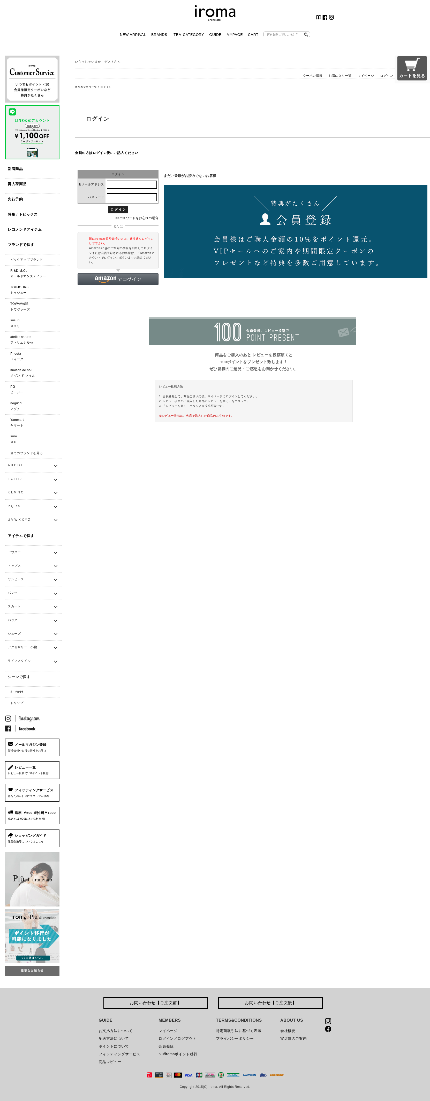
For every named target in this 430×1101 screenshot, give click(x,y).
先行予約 (15, 199)
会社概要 (287, 1031)
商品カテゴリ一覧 (86, 87)
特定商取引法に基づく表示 (238, 1031)
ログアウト (186, 1038)
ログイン (386, 75)
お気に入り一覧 (340, 75)
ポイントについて (114, 1046)
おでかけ (16, 692)
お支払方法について (116, 1031)
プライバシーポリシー (235, 1038)
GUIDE (215, 35)
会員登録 (166, 1046)
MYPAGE (235, 35)
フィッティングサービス (119, 1054)
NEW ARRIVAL (133, 35)
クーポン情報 (313, 75)
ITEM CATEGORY (188, 35)
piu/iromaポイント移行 (178, 1054)
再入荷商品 (17, 184)
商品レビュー (110, 1062)
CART (253, 35)
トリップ (16, 703)
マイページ (366, 75)
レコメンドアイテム (25, 229)
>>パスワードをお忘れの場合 (136, 218)
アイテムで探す (21, 536)
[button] (118, 279)
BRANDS (159, 35)
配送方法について (114, 1038)
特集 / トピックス (23, 214)
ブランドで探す (21, 245)
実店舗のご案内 (293, 1038)
